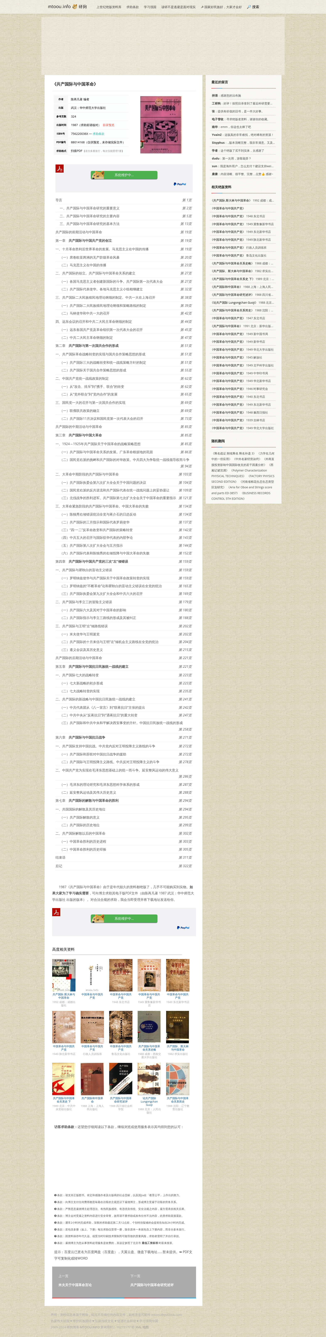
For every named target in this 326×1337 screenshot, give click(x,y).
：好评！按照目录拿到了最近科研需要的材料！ (246, 103)
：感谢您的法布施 (225, 95)
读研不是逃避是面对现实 (178, 7)
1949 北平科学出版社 (242, 365)
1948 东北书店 (237, 216)
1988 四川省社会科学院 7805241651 (256, 295)
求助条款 (132, 7)
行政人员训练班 (238, 247)
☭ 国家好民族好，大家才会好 (221, 7)
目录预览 (108, 125)
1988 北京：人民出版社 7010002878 (258, 302)
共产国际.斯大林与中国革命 (64, 995)
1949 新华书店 (237, 342)
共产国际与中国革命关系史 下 (64, 1099)
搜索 (255, 6)
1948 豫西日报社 (239, 412)
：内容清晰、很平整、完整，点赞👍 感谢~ (241, 174)
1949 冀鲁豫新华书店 (242, 224)
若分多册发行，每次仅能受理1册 (103, 151)
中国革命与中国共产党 (92, 995)
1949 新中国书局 (239, 334)
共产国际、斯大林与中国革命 (178, 1047)
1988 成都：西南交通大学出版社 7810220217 (262, 263)
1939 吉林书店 (237, 420)
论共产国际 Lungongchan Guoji (149, 1101)
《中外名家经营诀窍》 (247, 459)
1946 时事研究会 (239, 389)
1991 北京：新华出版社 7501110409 (250, 326)
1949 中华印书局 (239, 373)
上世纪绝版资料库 (108, 7)
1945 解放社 (236, 357)
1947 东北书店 (237, 318)
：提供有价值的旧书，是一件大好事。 (237, 111)
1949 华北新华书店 (240, 381)
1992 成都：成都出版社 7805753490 (255, 200)
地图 (145, 1327)
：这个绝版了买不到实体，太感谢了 (237, 150)
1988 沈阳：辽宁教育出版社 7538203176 (259, 310)
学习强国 (150, 7)
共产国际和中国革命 (92, 1099)
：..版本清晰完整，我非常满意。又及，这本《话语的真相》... (257, 143)
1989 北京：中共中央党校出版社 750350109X (262, 279)
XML (138, 1327)
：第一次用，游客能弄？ (230, 158)
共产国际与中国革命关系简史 (178, 1099)
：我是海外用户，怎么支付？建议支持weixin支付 (245, 166)
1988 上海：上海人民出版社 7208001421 (253, 287)
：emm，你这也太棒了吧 (230, 127)
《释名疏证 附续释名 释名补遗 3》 (233, 453)
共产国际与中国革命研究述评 (121, 1099)
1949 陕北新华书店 (240, 240)
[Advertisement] (163, 46)
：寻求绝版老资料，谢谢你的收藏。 (240, 119)
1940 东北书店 (237, 397)
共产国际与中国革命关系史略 (149, 1047)
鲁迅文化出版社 (238, 255)
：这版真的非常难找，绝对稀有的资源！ (242, 135)
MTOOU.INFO (90, 1327)
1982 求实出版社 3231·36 (249, 271)
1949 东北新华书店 (240, 232)
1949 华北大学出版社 (242, 349)
